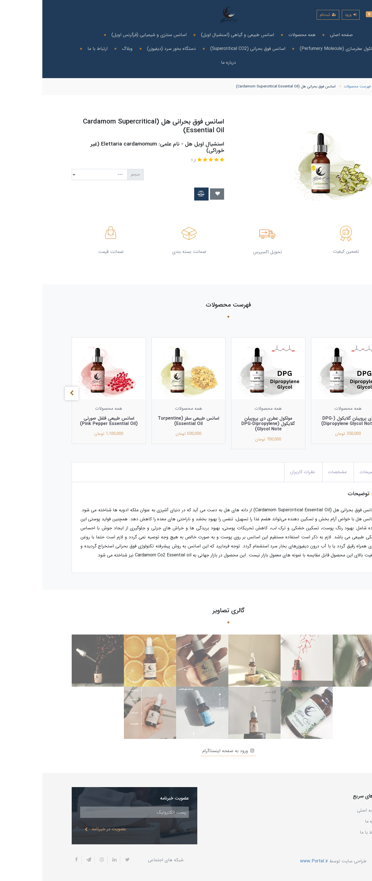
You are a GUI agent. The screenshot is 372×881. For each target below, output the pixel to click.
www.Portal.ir (272, 860)
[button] (331, 14)
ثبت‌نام (285, 15)
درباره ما (186, 62)
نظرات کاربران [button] (260, 471)
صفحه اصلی (298, 34)
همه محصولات (259, 34)
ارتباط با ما (54, 48)
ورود (308, 15)
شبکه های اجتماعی (123, 860)
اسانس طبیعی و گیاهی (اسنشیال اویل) (194, 34)
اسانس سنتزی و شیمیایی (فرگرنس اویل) (106, 34)
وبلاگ (84, 48)
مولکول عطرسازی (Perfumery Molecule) (295, 48)
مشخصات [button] (295, 471)
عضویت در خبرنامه (63, 828)
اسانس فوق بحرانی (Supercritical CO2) (205, 48)
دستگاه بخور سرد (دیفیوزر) (128, 48)
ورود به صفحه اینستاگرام (186, 750)
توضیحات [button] (326, 471)
